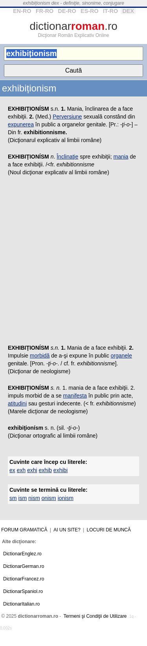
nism (34, 498)
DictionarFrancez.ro (23, 579)
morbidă (40, 355)
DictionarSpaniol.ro (23, 591)
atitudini (17, 403)
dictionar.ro (73, 26)
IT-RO (110, 11)
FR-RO (45, 11)
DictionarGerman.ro (23, 566)
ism (22, 498)
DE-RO (67, 11)
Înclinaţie (67, 156)
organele (121, 355)
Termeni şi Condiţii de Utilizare (95, 616)
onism (49, 498)
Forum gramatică (24, 530)
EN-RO (22, 11)
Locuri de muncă (109, 530)
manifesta (75, 395)
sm (13, 498)
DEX (128, 11)
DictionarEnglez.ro (22, 554)
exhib (45, 470)
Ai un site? (67, 530)
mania (120, 156)
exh (21, 470)
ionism (65, 498)
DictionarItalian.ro (21, 604)
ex (12, 470)
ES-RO (90, 11)
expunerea (21, 124)
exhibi (60, 470)
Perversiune (67, 116)
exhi (32, 470)
